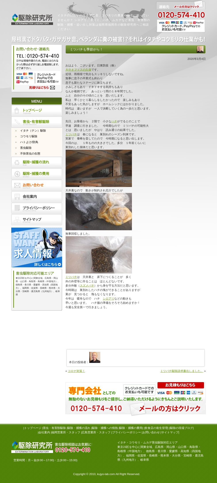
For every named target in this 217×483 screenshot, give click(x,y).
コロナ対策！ (76, 371)
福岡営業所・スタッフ (65, 432)
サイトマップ (170, 432)
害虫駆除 (26, 147)
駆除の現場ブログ (181, 428)
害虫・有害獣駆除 (54, 428)
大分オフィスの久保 (78, 69)
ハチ (114, 121)
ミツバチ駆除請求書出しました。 (181, 371)
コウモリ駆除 (28, 136)
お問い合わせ (151, 432)
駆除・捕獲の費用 (130, 428)
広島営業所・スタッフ (96, 432)
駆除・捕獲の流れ (78, 428)
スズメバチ (87, 285)
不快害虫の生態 (30, 153)
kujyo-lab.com (106, 474)
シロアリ (108, 298)
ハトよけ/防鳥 (29, 142)
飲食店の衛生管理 (156, 428)
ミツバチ (71, 134)
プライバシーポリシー (126, 432)
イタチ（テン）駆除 (33, 130)
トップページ (32, 428)
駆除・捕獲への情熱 (105, 428)
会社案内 (44, 432)
